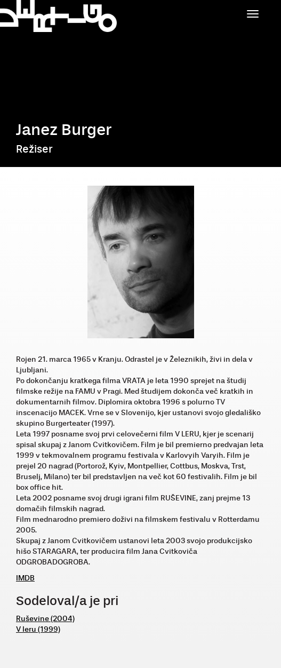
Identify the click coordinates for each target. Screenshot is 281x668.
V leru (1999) (38, 629)
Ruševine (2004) (45, 618)
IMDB (25, 578)
